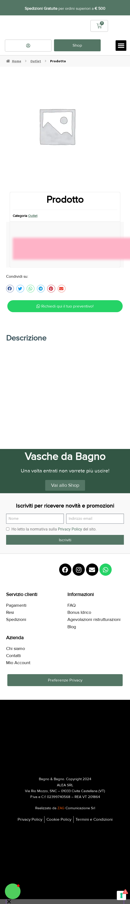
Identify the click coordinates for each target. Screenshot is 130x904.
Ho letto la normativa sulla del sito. (54, 526)
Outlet (35, 58)
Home (16, 58)
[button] (121, 43)
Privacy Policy (70, 526)
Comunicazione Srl (76, 805)
